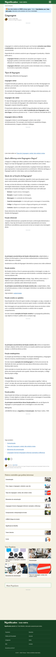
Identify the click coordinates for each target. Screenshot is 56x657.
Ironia (28, 539)
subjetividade (18, 293)
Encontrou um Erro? (10, 648)
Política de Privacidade (10, 636)
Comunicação (11, 443)
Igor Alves (15, 465)
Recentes (31, 632)
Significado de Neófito (12, 526)
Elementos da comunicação (15, 449)
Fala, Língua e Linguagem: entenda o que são (28, 486)
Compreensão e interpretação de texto (28, 512)
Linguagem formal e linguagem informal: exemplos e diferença (26, 452)
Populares (7, 632)
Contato (31, 644)
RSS (6, 644)
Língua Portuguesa (9, 5)
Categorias (7, 640)
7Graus (24, 652)
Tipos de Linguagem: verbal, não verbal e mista (30, 153)
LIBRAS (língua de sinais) (13, 519)
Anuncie (31, 636)
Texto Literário (28, 532)
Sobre (30, 640)
